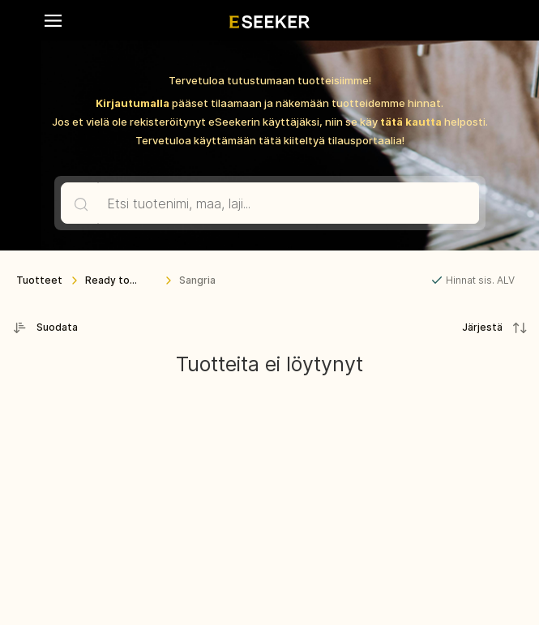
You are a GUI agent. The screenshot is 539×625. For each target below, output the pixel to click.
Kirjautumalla (132, 102)
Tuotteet (39, 280)
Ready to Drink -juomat (118, 283)
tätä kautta (411, 121)
